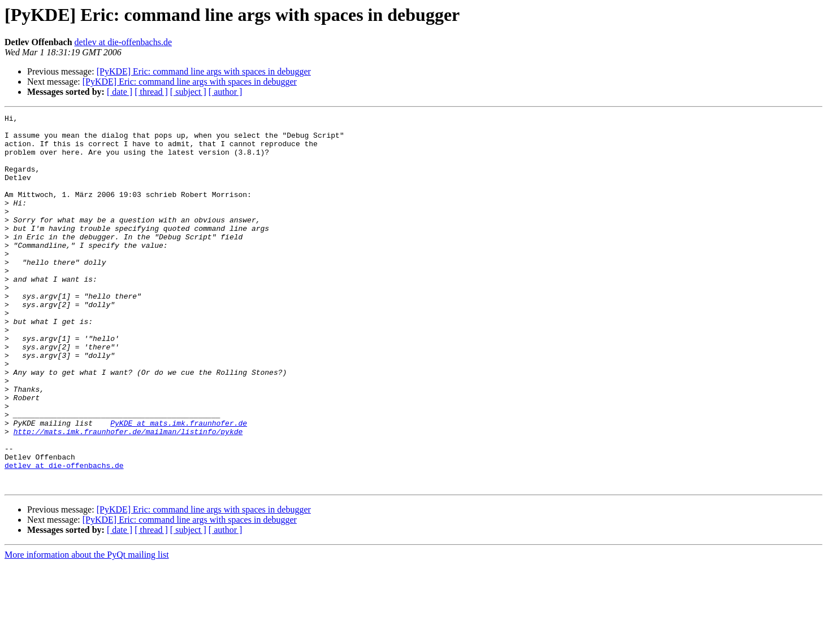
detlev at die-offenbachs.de (123, 42)
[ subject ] (188, 92)
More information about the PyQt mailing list (87, 629)
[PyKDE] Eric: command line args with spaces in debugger (204, 71)
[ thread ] (151, 92)
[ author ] (226, 92)
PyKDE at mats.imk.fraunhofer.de (178, 485)
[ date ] (119, 92)
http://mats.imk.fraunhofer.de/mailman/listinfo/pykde (128, 496)
